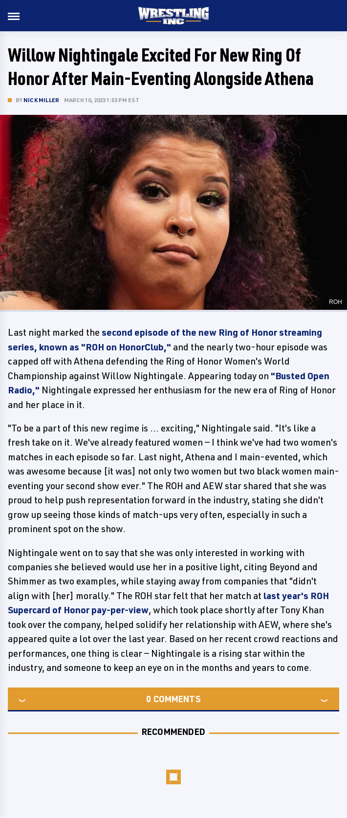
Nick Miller (41, 100)
